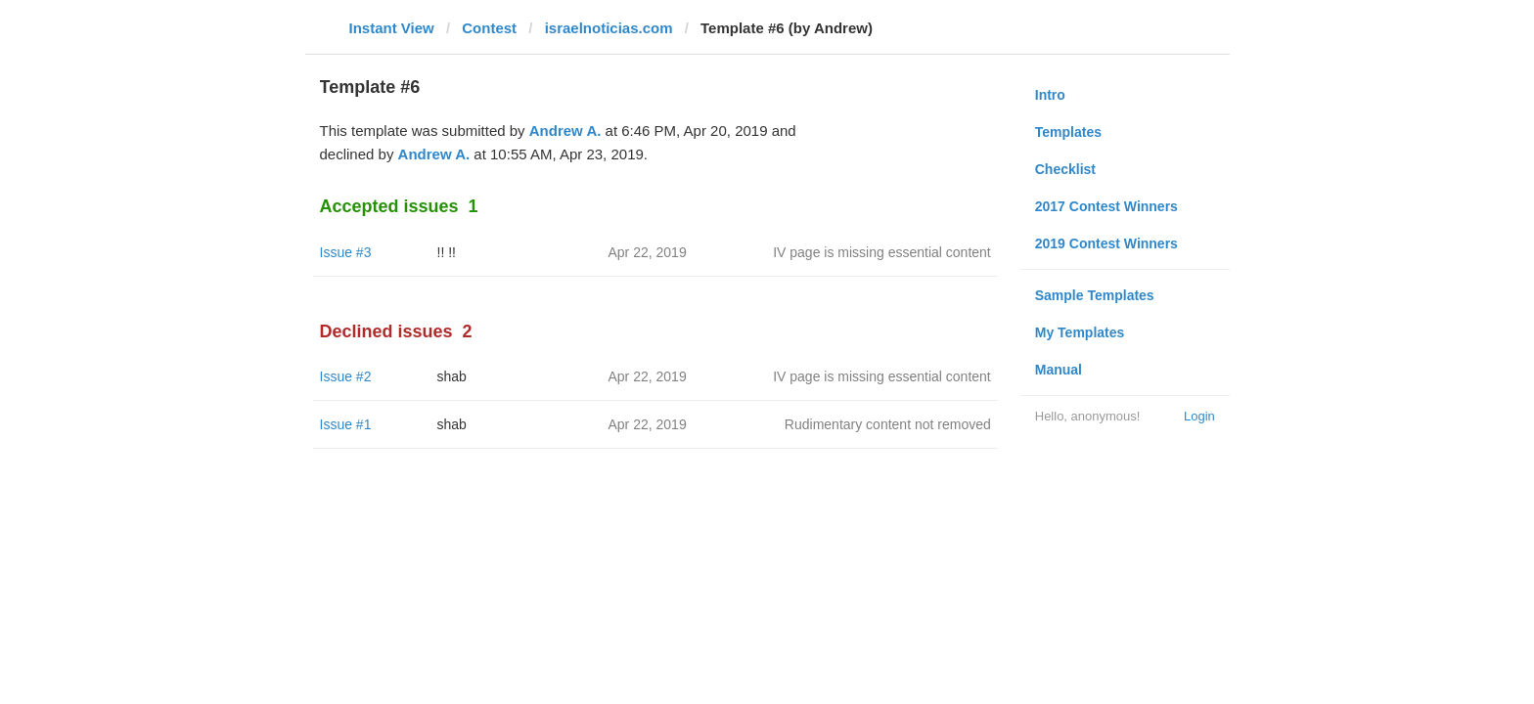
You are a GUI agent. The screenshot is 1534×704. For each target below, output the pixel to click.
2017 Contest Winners (1106, 206)
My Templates (1080, 332)
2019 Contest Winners (1106, 243)
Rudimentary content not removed (888, 424)
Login (1199, 416)
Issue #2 (346, 376)
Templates (1068, 132)
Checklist (1065, 169)
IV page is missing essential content (882, 252)
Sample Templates (1094, 295)
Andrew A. (565, 130)
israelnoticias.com (609, 28)
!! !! (446, 252)
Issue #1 (346, 424)
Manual (1058, 369)
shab (452, 376)
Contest (489, 28)
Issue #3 (346, 252)
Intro (1050, 95)
